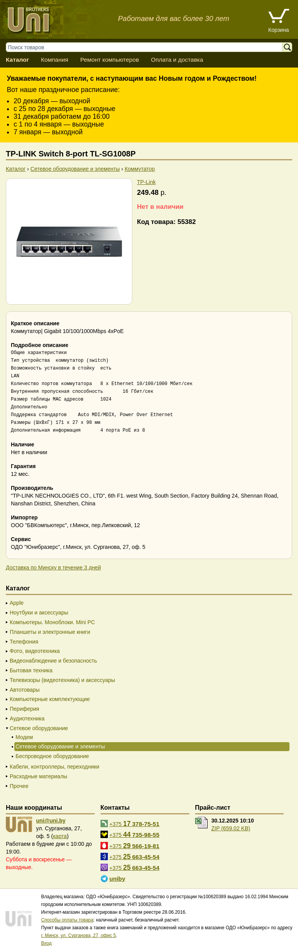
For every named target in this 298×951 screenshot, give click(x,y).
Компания (54, 59)
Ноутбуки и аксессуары (39, 612)
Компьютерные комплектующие (50, 699)
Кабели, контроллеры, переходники (54, 767)
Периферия (24, 709)
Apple (17, 603)
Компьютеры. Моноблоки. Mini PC (52, 622)
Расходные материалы (38, 776)
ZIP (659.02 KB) (230, 828)
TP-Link (146, 182)
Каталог (17, 59)
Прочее (19, 786)
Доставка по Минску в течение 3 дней (53, 567)
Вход (46, 943)
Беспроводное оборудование (52, 756)
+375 (134, 824)
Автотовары (25, 690)
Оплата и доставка (177, 59)
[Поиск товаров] (148, 47)
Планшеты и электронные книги (50, 632)
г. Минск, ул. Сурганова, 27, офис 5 (78, 935)
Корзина (278, 30)
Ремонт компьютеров (109, 59)
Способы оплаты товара (67, 920)
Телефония (24, 642)
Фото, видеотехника (35, 651)
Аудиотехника (27, 718)
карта (60, 836)
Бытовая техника (31, 670)
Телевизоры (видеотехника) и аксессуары (62, 680)
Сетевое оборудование (39, 728)
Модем (24, 737)
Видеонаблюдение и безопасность (53, 661)
